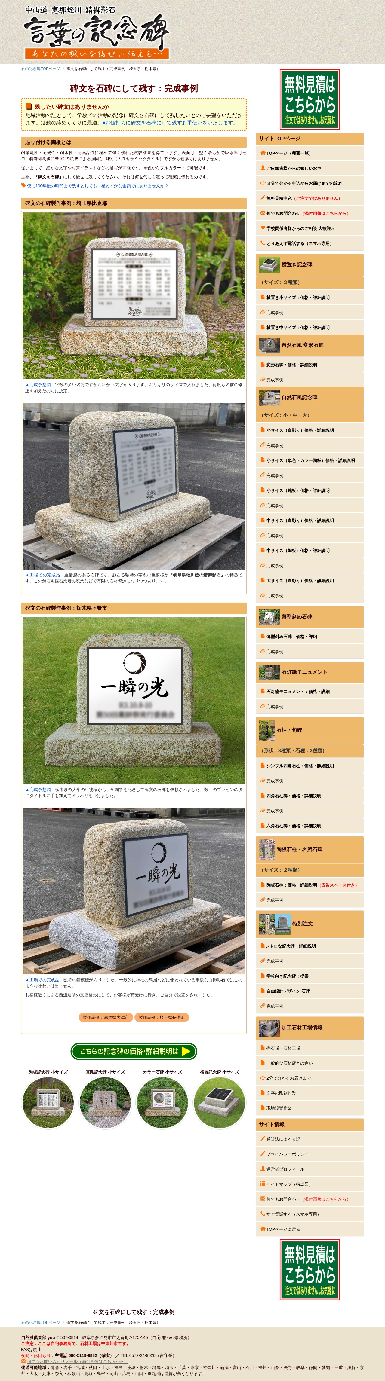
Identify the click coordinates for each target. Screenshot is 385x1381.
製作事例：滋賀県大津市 (106, 1017)
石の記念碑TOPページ (40, 68)
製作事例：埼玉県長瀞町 (162, 1017)
